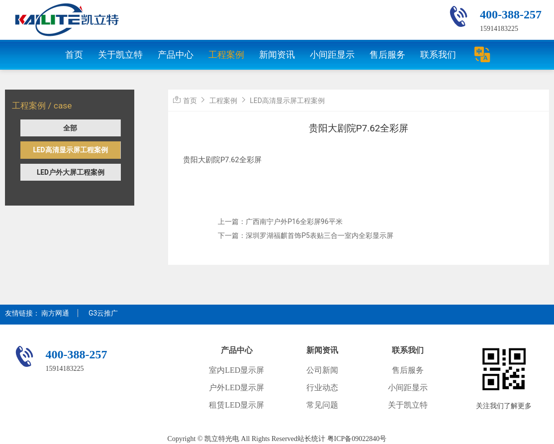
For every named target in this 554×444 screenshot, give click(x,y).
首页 (74, 54)
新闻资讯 (277, 54)
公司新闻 (322, 370)
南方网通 (55, 313)
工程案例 (226, 54)
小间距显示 (332, 54)
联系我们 (438, 54)
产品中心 (175, 54)
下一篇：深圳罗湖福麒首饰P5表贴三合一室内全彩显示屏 (305, 235)
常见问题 (322, 405)
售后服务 (387, 54)
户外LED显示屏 (236, 387)
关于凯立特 (120, 54)
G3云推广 (103, 313)
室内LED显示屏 (236, 370)
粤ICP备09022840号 (357, 439)
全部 (70, 128)
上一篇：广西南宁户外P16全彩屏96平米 (280, 221)
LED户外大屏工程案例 (70, 172)
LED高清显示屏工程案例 (70, 150)
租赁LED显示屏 (236, 405)
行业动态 (322, 387)
